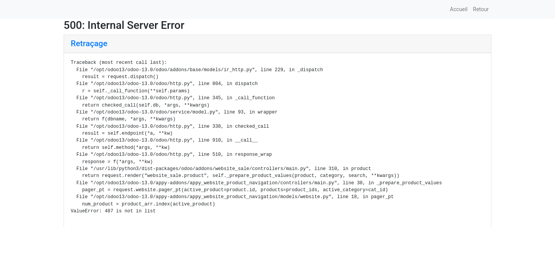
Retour (481, 9)
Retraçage (89, 43)
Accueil (459, 9)
